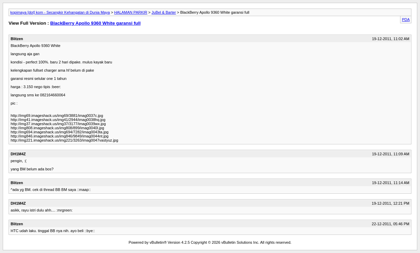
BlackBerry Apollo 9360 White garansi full (95, 23)
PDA (406, 19)
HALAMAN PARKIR (130, 12)
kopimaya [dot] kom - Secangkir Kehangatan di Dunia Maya (60, 12)
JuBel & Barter (163, 12)
